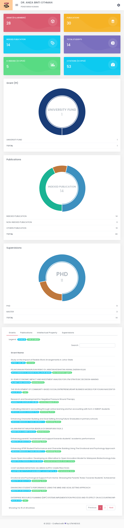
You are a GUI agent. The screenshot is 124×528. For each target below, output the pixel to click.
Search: (93, 345)
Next (111, 507)
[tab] (12, 332)
